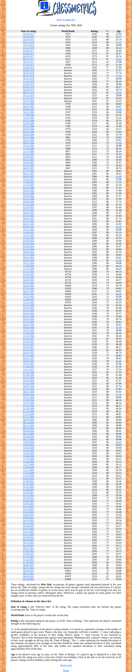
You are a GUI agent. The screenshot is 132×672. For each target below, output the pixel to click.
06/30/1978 (28, 73)
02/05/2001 (28, 492)
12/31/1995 (28, 302)
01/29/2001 (28, 489)
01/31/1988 (28, 187)
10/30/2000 (28, 453)
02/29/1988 (28, 190)
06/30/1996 (28, 319)
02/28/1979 (28, 84)
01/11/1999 (28, 406)
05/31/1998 (28, 383)
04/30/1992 (28, 213)
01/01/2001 (28, 478)
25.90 (118, 42)
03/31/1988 (28, 193)
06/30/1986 (28, 134)
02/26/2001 (28, 501)
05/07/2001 (28, 529)
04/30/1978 (28, 70)
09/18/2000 (28, 436)
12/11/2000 (28, 470)
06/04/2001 (28, 540)
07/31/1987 (28, 171)
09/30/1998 (28, 394)
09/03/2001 (28, 576)
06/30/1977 (28, 56)
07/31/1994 (28, 255)
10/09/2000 (28, 445)
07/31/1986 (28, 137)
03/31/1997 (28, 344)
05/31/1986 (28, 131)
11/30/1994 (28, 266)
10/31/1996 (28, 330)
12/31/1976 (28, 48)
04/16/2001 (28, 520)
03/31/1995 (28, 277)
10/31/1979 (28, 95)
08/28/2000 (28, 428)
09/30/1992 (28, 227)
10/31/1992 (28, 229)
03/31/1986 (28, 126)
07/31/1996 (28, 322)
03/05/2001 (28, 503)
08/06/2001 (28, 565)
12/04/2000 (28, 467)
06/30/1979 (28, 90)
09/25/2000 (28, 439)
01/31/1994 (28, 238)
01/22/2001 (28, 487)
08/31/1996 (28, 324)
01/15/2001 (28, 484)
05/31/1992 (28, 215)
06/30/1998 (28, 386)
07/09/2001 (28, 554)
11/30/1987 (28, 182)
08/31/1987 (28, 173)
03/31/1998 (28, 378)
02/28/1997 (28, 341)
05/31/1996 (28, 316)
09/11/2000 (28, 433)
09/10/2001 (28, 579)
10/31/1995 (28, 296)
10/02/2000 (28, 442)
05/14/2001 (28, 531)
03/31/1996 (28, 310)
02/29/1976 (28, 34)
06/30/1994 (28, 252)
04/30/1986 (28, 129)
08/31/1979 (28, 92)
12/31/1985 (28, 118)
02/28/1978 (28, 67)
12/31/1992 (28, 235)
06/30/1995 (28, 285)
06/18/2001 (28, 545)
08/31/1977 (28, 59)
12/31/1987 (28, 185)
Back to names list (66, 19)
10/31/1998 (28, 397)
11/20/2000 (28, 461)
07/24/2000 (28, 414)
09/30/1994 (28, 260)
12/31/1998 (28, 403)
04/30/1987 (28, 162)
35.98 (118, 143)
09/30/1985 (28, 109)
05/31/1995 (28, 282)
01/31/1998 (28, 372)
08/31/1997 (28, 358)
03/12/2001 (28, 506)
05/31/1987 (28, 165)
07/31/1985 (28, 104)
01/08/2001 (28, 481)
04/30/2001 (28, 526)
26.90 (118, 59)
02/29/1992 (28, 207)
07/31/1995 (28, 288)
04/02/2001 (28, 515)
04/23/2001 (28, 523)
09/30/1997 (28, 361)
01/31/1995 (28, 271)
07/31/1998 (28, 389)
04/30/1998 (28, 380)
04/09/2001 (28, 517)
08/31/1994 (28, 257)
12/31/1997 (28, 369)
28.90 (118, 92)
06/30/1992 (28, 218)
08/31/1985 (28, 106)
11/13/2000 (28, 459)
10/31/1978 (28, 78)
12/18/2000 (28, 473)
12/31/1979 (28, 98)
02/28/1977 (28, 50)
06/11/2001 (28, 543)
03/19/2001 (28, 509)
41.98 (118, 227)
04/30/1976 (28, 36)
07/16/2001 (28, 556)
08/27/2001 (28, 573)
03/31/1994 (28, 243)
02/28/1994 (28, 241)
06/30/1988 (28, 201)
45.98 (118, 327)
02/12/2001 (28, 495)
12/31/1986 (28, 151)
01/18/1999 (28, 408)
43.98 (118, 260)
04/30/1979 (28, 87)
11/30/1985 (28, 115)
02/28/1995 (28, 274)
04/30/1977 (28, 53)
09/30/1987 (28, 176)
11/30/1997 (28, 366)
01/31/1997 (28, 338)
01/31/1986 (28, 120)
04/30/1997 (28, 347)
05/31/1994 (28, 249)
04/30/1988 (28, 196)
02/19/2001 (28, 498)
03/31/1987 (28, 159)
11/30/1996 (28, 333)
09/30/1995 (28, 294)
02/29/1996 (28, 308)
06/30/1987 (28, 168)
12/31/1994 (28, 268)
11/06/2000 (28, 456)
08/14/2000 (28, 422)
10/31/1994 (28, 263)
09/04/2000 (28, 431)
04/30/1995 (28, 280)
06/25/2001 (28, 548)
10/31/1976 (28, 45)
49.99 (118, 442)
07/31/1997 (28, 355)
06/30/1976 (28, 39)
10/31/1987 (28, 179)
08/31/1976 (28, 42)
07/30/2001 (28, 562)
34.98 (118, 109)
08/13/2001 (28, 568)
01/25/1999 (28, 411)
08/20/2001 (28, 570)
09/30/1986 (28, 143)
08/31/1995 (28, 291)
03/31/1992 (28, 210)
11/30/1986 (28, 148)
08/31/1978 (28, 76)
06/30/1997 (28, 352)
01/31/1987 (28, 154)
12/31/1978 (28, 81)
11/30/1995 (28, 299)
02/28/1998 (28, 375)
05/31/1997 (28, 350)
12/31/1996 (28, 336)
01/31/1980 (28, 101)
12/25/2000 (28, 475)
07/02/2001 (28, 551)
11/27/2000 (28, 464)
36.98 (118, 176)
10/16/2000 (28, 447)
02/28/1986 (28, 123)
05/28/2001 (28, 537)
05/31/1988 (28, 199)
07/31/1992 (28, 221)
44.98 (118, 294)
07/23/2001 (28, 559)
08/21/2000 (28, 425)
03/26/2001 (28, 512)
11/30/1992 (28, 232)
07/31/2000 (28, 417)
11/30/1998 (28, 400)
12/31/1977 (28, 64)
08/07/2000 (28, 419)
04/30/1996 (28, 313)
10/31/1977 (28, 62)
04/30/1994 (28, 246)
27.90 (118, 76)
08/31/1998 (28, 392)
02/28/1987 (28, 157)
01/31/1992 (28, 204)
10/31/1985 (28, 112)
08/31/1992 (28, 224)
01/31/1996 (28, 305)
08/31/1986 (28, 140)
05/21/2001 (28, 534)
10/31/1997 (28, 364)
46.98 (118, 361)
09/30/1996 (28, 327)
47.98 (118, 394)
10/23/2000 (28, 450)
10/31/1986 (28, 145)
